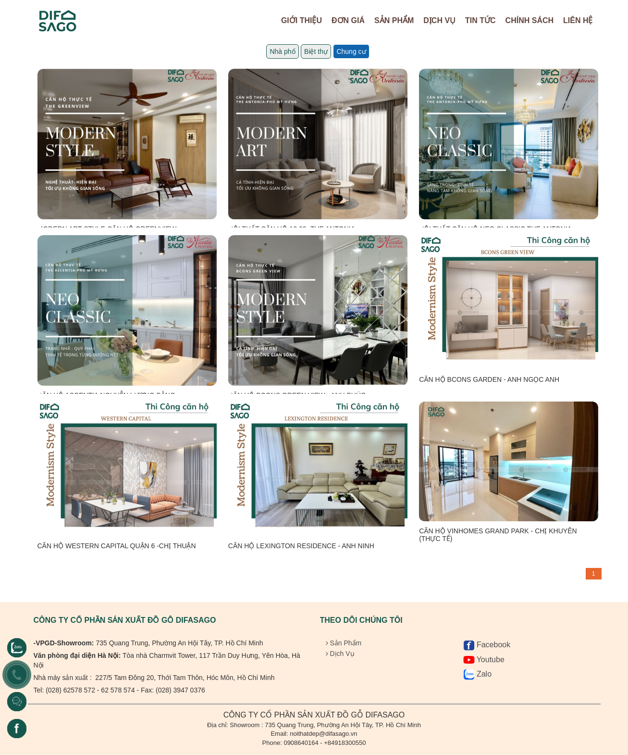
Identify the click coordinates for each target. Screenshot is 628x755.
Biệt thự (316, 51)
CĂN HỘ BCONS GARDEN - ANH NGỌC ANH (489, 379)
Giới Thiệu (301, 20)
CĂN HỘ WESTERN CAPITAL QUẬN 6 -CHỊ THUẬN (116, 546)
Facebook (487, 645)
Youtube (484, 659)
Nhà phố (282, 51)
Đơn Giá (348, 20)
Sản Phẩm (394, 20)
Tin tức (480, 20)
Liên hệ (577, 20)
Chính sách (529, 20)
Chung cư (351, 51)
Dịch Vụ (439, 20)
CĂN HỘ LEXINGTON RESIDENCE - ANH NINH (301, 546)
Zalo (477, 674)
